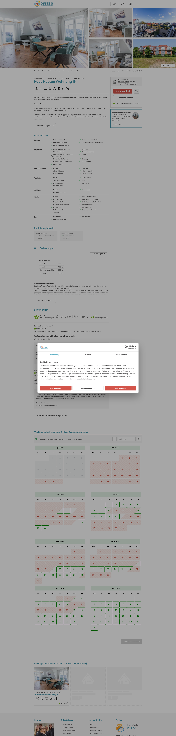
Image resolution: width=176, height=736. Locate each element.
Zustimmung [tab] (54, 355)
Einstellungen (88, 388)
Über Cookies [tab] (121, 355)
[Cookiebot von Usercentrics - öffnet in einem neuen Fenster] (126, 347)
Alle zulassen (120, 388)
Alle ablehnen (55, 388)
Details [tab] (88, 355)
